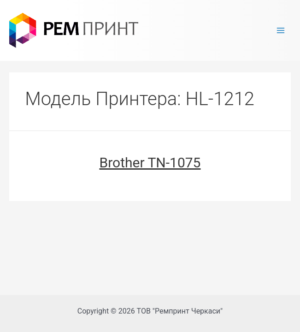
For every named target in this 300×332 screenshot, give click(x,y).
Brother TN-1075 (150, 162)
